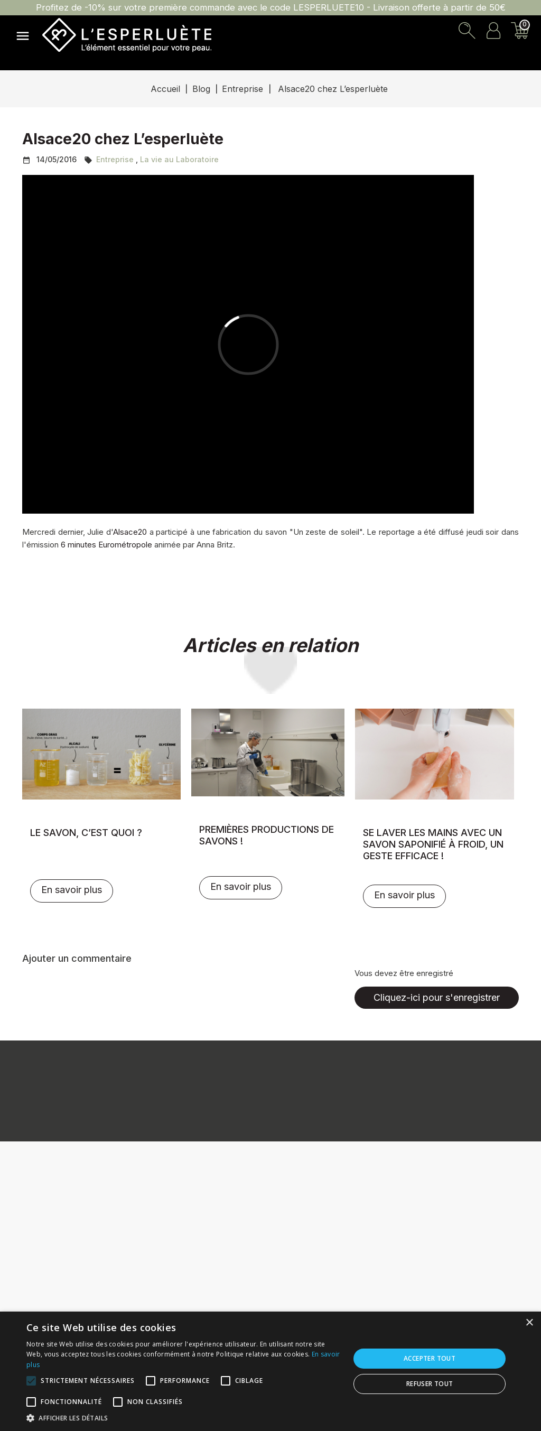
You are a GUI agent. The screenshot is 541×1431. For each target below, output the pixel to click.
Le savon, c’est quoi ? (86, 832)
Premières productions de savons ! (266, 835)
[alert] (270, 1371)
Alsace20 (130, 532)
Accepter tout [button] (429, 1358)
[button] (183, 1418)
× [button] (529, 1323)
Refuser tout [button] (429, 1383)
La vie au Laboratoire (179, 159)
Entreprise (115, 159)
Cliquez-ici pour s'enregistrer (437, 997)
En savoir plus (71, 889)
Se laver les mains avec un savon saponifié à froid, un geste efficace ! (433, 844)
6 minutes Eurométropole (106, 545)
